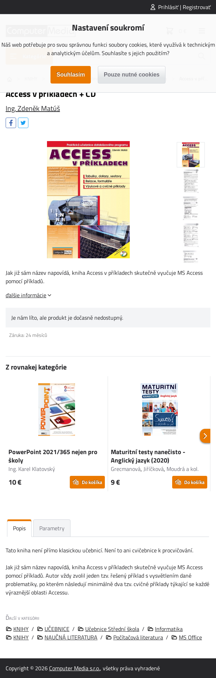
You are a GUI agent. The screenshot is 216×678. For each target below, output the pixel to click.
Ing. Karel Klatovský (31, 469)
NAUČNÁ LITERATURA (71, 637)
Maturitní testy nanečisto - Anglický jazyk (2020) (148, 456)
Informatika (169, 629)
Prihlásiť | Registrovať (184, 7)
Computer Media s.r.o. (74, 668)
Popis (19, 528)
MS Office (190, 637)
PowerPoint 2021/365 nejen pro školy (52, 456)
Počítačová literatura (138, 637)
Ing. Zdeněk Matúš (33, 108)
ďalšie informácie (26, 295)
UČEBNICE (57, 629)
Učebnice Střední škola (112, 629)
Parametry (52, 528)
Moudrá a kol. (182, 469)
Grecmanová (126, 469)
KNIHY (21, 629)
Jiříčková (153, 469)
